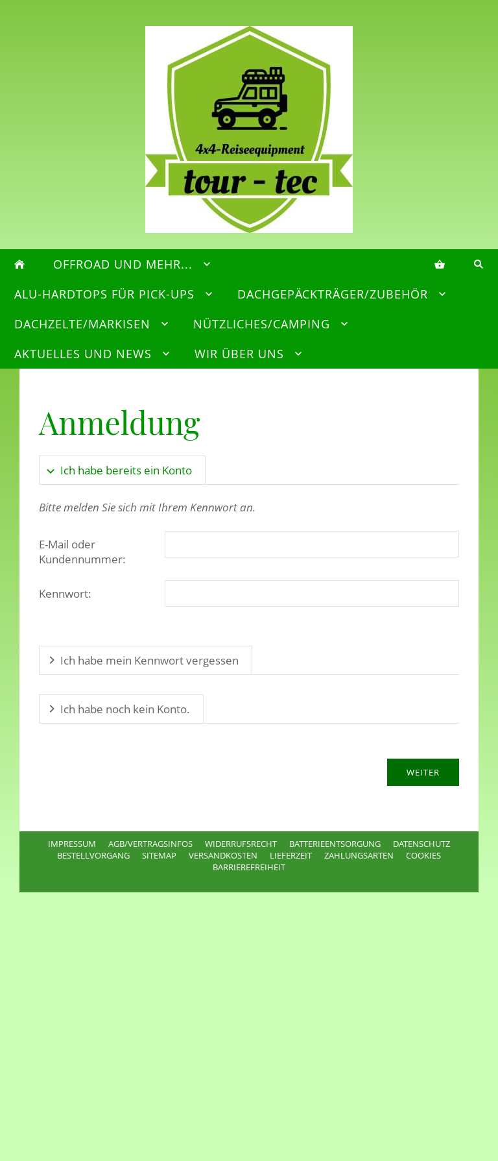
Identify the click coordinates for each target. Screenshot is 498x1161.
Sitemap (159, 855)
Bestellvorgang (93, 855)
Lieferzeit (291, 855)
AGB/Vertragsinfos (150, 843)
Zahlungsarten (359, 855)
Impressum (72, 843)
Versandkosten (223, 855)
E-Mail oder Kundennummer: (82, 552)
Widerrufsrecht (241, 843)
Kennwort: (65, 593)
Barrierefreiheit (249, 867)
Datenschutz (421, 843)
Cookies (423, 855)
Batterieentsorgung (335, 843)
